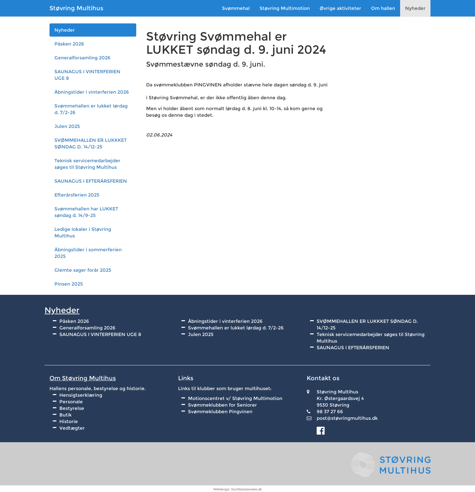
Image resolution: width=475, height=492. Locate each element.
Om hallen (383, 8)
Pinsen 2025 (68, 284)
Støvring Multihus (76, 8)
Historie (68, 421)
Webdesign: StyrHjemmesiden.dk (237, 489)
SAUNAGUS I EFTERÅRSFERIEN (90, 181)
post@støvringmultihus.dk (347, 418)
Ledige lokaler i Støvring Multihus (82, 232)
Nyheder (415, 8)
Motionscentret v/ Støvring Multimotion (235, 398)
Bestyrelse (71, 408)
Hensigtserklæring (80, 395)
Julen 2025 (67, 126)
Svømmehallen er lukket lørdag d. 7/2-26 (91, 109)
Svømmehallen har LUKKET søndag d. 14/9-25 (86, 212)
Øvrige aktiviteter (340, 8)
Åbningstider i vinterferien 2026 (91, 92)
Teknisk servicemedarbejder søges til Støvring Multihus (87, 164)
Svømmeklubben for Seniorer (222, 405)
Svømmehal (236, 8)
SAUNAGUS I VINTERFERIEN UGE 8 (87, 75)
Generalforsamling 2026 (82, 58)
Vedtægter (72, 428)
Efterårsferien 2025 (76, 195)
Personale (71, 402)
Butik (65, 415)
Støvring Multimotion (285, 8)
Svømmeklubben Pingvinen (220, 412)
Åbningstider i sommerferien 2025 (88, 253)
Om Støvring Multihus (82, 378)
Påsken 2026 (69, 44)
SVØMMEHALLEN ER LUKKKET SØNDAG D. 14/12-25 (90, 143)
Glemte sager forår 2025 (82, 270)
